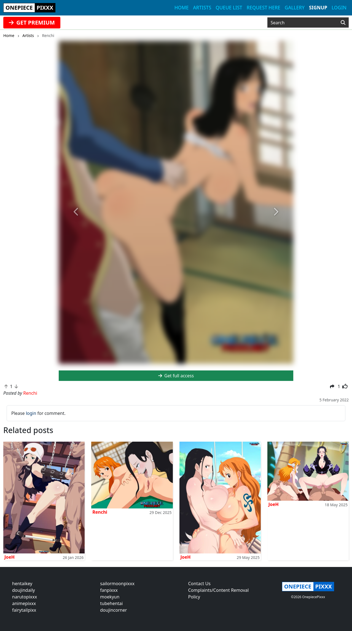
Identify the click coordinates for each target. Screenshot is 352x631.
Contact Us (199, 583)
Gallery (295, 7)
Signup (318, 7)
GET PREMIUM (32, 22)
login (31, 413)
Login (339, 7)
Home (181, 7)
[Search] (343, 22)
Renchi (99, 512)
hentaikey (22, 583)
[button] (76, 212)
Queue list (229, 7)
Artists (202, 7)
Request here (263, 7)
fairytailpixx (24, 610)
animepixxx (24, 603)
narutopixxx (24, 597)
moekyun (109, 597)
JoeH (9, 557)
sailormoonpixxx (117, 583)
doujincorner (113, 610)
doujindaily (23, 590)
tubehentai (111, 603)
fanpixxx (109, 590)
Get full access (176, 376)
